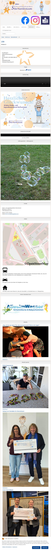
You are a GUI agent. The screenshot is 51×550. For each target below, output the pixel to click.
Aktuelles (9, 27)
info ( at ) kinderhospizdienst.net (11, 214)
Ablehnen (44, 547)
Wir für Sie (24, 27)
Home (3, 37)
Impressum (15, 547)
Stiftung (38, 27)
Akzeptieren (36, 547)
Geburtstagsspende (8, 365)
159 (2, 42)
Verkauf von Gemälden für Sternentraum (13, 411)
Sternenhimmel (14, 37)
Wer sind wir (17, 27)
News (4, 27)
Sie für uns (31, 27)
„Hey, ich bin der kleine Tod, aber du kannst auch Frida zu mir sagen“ (21, 325)
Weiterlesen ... (5, 359)
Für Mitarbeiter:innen (7, 30)
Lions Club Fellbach (8, 490)
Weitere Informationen (6, 547)
